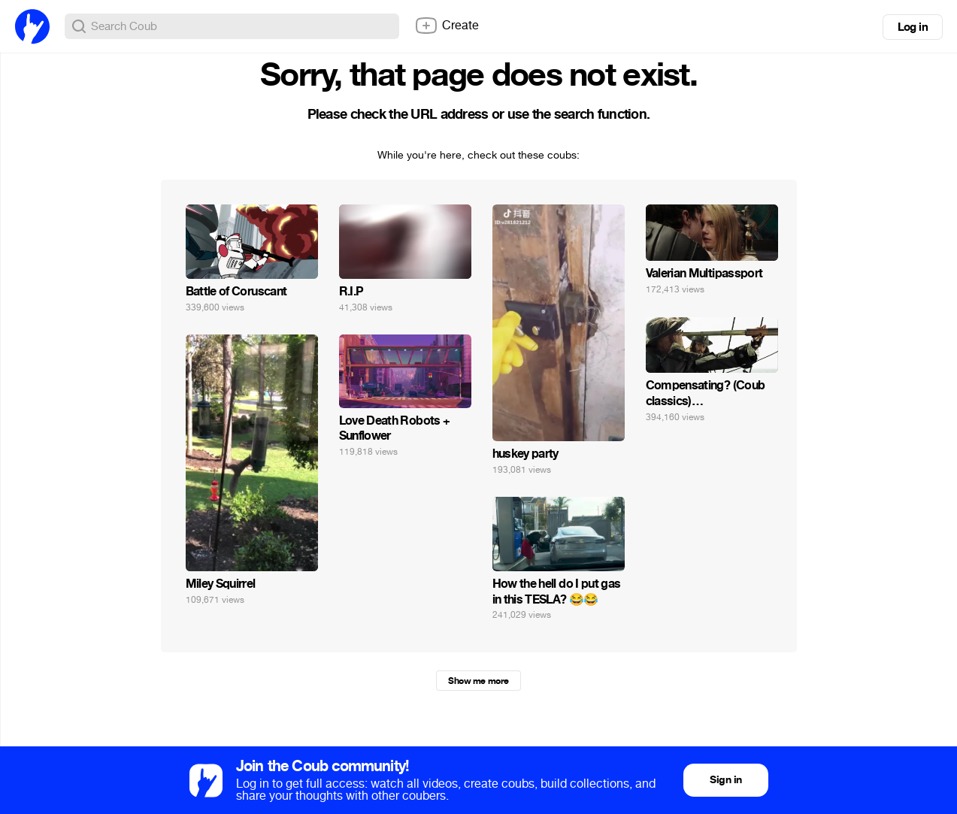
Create (446, 26)
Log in (913, 27)
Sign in (725, 780)
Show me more (478, 681)
